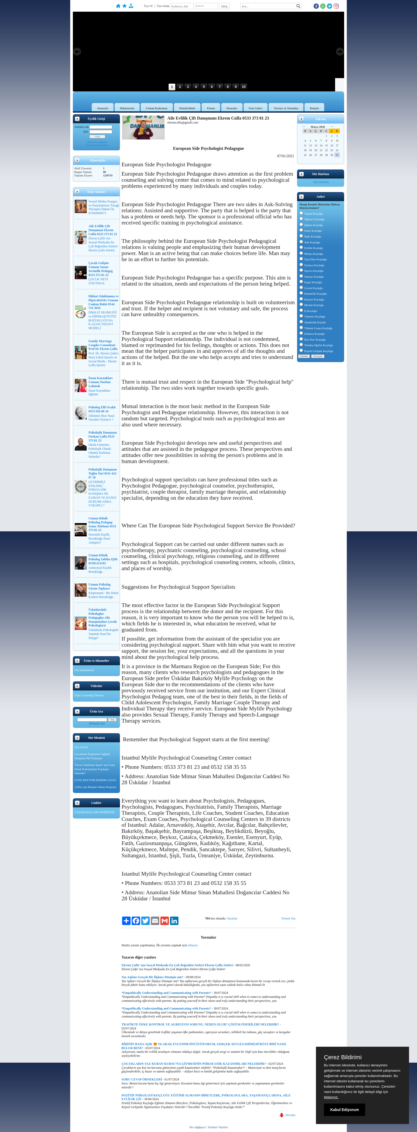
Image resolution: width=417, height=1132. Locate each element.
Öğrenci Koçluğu (311, 219)
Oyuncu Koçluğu (311, 265)
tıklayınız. (331, 1097)
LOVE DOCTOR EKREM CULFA (95, 780)
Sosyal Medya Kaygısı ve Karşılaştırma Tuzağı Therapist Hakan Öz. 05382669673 (104, 207)
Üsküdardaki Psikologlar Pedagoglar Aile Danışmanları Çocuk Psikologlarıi (103, 617)
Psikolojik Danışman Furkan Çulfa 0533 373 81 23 (103, 436)
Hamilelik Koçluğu (313, 293)
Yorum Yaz (288, 918)
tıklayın (193, 945)
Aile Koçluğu (309, 242)
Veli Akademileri (84, 670)
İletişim (314, 108)
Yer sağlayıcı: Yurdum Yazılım (208, 1127)
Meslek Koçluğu (311, 305)
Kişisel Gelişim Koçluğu (316, 351)
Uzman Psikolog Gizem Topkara (100, 586)
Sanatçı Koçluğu (311, 276)
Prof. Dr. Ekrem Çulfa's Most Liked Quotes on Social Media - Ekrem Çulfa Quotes (104, 359)
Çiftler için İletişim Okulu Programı (95, 786)
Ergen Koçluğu (310, 282)
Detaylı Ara (97, 723)
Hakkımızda (127, 108)
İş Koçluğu (308, 310)
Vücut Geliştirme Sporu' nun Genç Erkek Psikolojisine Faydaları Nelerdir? (94, 769)
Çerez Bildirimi (343, 1057)
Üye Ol (148, 5)
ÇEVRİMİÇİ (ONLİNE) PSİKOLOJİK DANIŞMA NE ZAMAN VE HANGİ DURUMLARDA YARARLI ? (102, 493)
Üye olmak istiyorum (97, 145)
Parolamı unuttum (97, 142)
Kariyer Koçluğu (311, 299)
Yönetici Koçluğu (312, 316)
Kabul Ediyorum (344, 1110)
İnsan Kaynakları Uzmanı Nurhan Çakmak (100, 382)
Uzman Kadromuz (157, 108)
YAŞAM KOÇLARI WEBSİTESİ (94, 812)
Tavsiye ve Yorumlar (286, 108)
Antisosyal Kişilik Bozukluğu (100, 570)
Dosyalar (232, 108)
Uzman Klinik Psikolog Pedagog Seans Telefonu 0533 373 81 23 (102, 524)
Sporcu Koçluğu (311, 270)
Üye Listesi (81, 747)
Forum (211, 108)
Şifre (86, 131)
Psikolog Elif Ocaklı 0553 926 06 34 (102, 409)
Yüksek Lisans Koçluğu (315, 328)
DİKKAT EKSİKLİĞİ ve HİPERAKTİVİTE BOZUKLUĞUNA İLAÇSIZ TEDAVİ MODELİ (103, 320)
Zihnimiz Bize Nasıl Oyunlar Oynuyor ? (101, 418)
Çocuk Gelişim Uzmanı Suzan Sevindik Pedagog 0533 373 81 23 (101, 269)
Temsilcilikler (187, 108)
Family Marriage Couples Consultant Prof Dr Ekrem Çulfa (103, 345)
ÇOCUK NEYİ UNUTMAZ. (98, 281)
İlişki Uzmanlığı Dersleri (89, 695)
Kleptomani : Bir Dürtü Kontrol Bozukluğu (103, 595)
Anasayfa (102, 108)
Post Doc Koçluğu (312, 339)
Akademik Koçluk (312, 322)
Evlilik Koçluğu (311, 247)
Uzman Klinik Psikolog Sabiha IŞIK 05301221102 (103, 559)
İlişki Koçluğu (310, 236)
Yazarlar (232, 918)
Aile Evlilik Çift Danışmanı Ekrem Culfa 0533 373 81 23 (103, 230)
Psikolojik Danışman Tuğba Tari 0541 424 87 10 (103, 473)
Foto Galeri (255, 108)
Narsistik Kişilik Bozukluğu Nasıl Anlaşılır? (99, 538)
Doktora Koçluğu (312, 333)
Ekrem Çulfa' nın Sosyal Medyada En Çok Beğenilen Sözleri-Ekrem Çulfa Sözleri (104, 244)
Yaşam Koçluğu (311, 213)
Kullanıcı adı (82, 126)
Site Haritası (321, 182)
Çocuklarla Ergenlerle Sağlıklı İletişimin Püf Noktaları (92, 756)
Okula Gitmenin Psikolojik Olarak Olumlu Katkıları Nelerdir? (100, 450)
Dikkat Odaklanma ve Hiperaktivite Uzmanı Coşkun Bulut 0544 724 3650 (104, 302)
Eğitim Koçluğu (311, 225)
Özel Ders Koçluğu (313, 259)
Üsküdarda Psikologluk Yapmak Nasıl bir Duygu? (103, 634)
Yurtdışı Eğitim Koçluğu (316, 345)
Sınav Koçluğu (310, 230)
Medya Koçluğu (311, 253)
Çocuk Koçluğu (311, 288)
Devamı (287, 1115)
